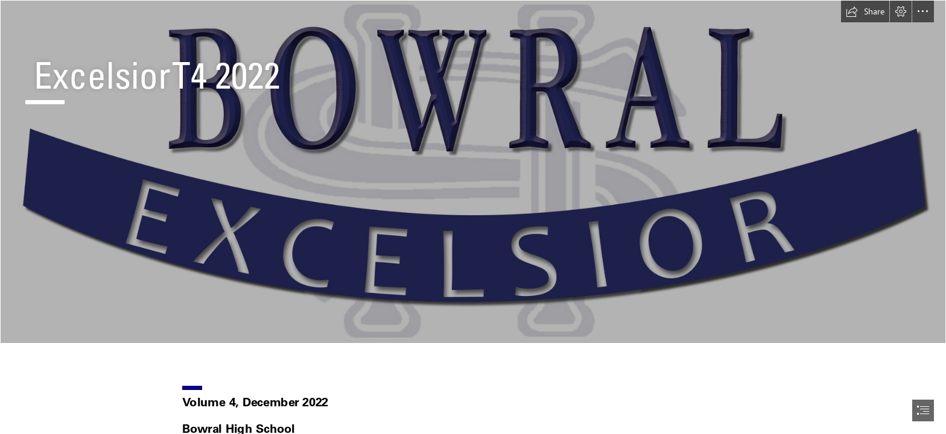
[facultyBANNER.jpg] (473, 172)
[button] (865, 11)
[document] (473, 217)
